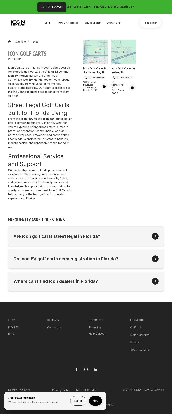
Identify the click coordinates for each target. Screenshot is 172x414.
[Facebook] (77, 369)
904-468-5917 (122, 77)
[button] (86, 236)
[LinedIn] (95, 369)
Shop (47, 23)
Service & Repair (92, 23)
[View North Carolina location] (139, 335)
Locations (20, 41)
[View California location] (136, 327)
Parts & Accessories (68, 23)
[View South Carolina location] (140, 349)
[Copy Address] (104, 86)
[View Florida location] (134, 342)
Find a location (150, 23)
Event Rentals (113, 23)
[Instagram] (86, 369)
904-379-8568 (94, 77)
